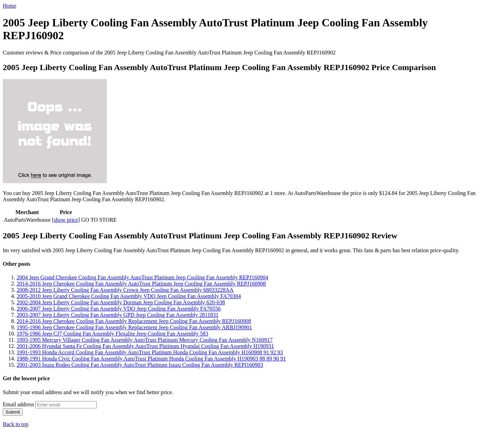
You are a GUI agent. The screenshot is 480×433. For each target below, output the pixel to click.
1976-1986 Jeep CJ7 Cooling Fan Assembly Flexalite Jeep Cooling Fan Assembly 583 (112, 334)
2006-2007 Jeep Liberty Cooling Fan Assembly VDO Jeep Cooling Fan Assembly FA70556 (119, 309)
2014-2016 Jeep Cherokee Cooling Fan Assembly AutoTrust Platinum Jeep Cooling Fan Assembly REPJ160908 (141, 284)
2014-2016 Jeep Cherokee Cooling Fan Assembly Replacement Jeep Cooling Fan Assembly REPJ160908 (134, 321)
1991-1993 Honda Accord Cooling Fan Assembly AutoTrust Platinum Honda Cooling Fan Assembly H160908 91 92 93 (150, 352)
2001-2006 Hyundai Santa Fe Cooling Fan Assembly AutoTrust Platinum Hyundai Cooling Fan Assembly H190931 (145, 346)
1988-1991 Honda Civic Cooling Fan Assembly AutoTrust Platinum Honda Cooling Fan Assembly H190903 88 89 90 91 (151, 359)
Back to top (15, 424)
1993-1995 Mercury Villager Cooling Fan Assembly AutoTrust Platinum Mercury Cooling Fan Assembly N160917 (145, 340)
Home (9, 6)
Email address (18, 404)
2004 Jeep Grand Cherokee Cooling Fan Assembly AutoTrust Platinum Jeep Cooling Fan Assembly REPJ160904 (142, 277)
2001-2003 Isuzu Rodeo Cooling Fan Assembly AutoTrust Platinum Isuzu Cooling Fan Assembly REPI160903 (140, 365)
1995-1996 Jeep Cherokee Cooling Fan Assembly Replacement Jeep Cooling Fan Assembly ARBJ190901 (134, 327)
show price (66, 220)
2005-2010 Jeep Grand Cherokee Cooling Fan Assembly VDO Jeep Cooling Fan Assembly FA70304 (129, 296)
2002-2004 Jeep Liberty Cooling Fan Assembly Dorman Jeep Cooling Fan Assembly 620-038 (121, 302)
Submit (13, 412)
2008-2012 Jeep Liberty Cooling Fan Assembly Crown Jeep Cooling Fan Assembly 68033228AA (125, 290)
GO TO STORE (99, 220)
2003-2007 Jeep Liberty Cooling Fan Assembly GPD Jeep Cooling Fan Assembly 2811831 (117, 315)
